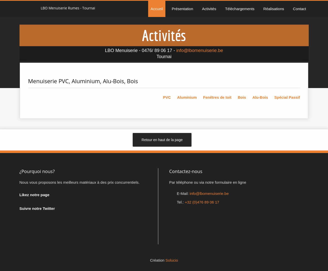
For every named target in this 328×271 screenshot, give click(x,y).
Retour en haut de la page (162, 140)
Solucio (171, 260)
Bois (242, 97)
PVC (167, 97)
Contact (299, 9)
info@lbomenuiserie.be (199, 50)
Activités (209, 9)
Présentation (182, 9)
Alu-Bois (260, 97)
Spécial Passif (287, 97)
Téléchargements (239, 9)
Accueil (157, 9)
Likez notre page (34, 195)
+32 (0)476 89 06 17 (202, 202)
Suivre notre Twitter (37, 208)
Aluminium (187, 97)
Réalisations (273, 9)
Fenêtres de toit (217, 97)
